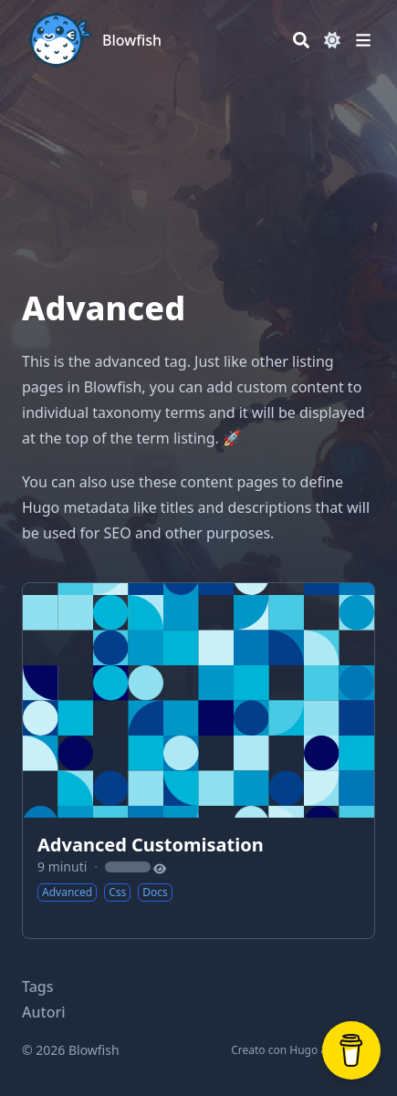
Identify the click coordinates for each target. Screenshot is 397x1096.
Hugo (303, 1050)
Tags (38, 986)
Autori (44, 1012)
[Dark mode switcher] (332, 40)
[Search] (301, 40)
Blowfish (132, 40)
